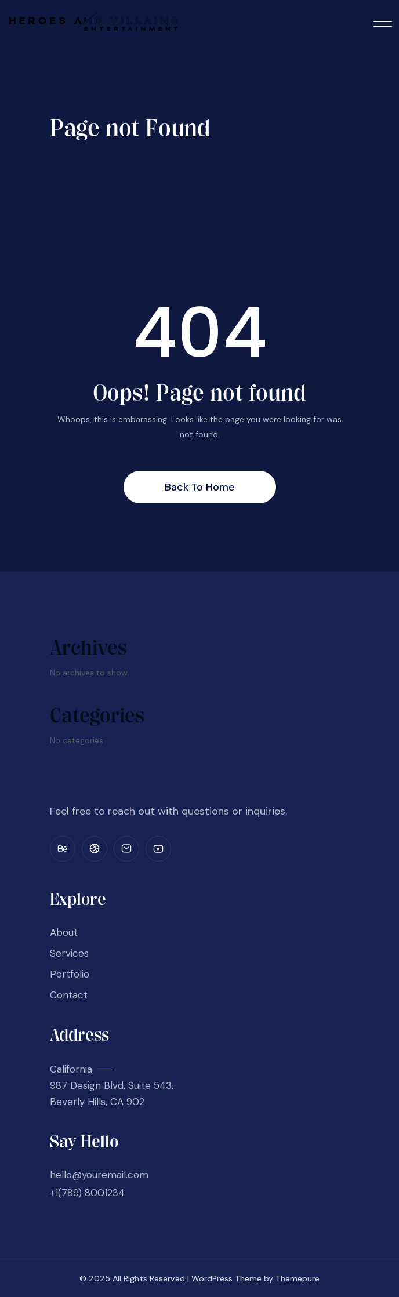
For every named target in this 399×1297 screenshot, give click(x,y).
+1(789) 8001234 (87, 1192)
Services (69, 953)
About (64, 932)
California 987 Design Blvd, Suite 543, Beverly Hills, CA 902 (111, 1085)
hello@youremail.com (99, 1174)
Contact (69, 995)
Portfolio (69, 974)
